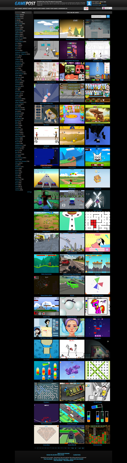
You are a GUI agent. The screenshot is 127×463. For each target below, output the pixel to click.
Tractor (17, 181)
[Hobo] (72, 92)
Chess (16, 159)
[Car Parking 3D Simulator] (72, 199)
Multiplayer (18, 147)
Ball (16, 111)
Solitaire (17, 138)
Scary (16, 182)
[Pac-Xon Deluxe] (46, 156)
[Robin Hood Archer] (46, 263)
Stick (16, 156)
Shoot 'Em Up (18, 38)
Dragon (17, 70)
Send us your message (63, 453)
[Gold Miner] (72, 135)
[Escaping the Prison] (46, 50)
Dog (16, 165)
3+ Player (17, 18)
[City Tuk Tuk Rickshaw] (46, 242)
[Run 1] (97, 135)
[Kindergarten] (72, 114)
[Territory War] (46, 306)
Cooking (17, 104)
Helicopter (18, 77)
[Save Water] (46, 349)
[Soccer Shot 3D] (72, 434)
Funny (17, 56)
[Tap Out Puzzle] (72, 370)
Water (16, 125)
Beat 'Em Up (18, 23)
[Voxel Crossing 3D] (72, 413)
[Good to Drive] (72, 156)
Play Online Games (68, 460)
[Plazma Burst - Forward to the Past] (97, 28)
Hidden (17, 95)
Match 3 (17, 36)
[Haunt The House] (72, 71)
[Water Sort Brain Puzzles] (46, 370)
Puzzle (17, 132)
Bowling (17, 120)
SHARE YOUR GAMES (52, 8)
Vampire (17, 61)
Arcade (17, 22)
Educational (18, 72)
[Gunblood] (46, 135)
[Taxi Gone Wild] (46, 178)
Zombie (17, 82)
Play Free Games (48, 459)
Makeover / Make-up (20, 54)
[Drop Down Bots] (97, 434)
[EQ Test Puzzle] (97, 391)
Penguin (17, 140)
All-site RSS (54, 454)
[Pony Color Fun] (97, 306)
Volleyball (17, 65)
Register (104, 5)
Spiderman (18, 166)
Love (16, 47)
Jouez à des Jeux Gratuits (76, 459)
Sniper (17, 75)
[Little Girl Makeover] (97, 242)
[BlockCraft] (46, 199)
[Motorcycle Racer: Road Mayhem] (72, 263)
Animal (17, 84)
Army (16, 170)
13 (68, 448)
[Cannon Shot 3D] (72, 220)
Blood (16, 45)
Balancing (18, 86)
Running (17, 179)
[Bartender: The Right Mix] (97, 92)
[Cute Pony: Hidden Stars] (97, 114)
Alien (16, 79)
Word (16, 97)
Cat (16, 68)
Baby (16, 122)
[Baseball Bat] (72, 178)
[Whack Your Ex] (72, 349)
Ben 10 (17, 25)
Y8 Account (18, 98)
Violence (17, 59)
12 (65, 448)
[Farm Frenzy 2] (46, 220)
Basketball (18, 113)
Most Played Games (39, 8)
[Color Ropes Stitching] (97, 285)
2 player (17, 16)
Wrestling (17, 129)
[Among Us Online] (97, 349)
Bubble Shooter (19, 73)
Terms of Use (60, 454)
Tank (16, 175)
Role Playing (18, 136)
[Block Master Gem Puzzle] (72, 50)
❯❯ (81, 448)
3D (16, 20)
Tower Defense (19, 41)
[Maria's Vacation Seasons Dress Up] (46, 71)
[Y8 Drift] (72, 285)
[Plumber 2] (46, 391)
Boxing (17, 150)
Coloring (17, 190)
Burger (17, 116)
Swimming (18, 91)
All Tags (29, 192)
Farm (16, 184)
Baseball (17, 115)
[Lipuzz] (97, 413)
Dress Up (17, 107)
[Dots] (97, 220)
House (17, 168)
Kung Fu (17, 93)
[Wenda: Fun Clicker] (97, 156)
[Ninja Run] (97, 263)
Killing (17, 163)
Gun (16, 43)
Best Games (18, 8)
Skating (17, 40)
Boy (16, 48)
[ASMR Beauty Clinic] (72, 327)
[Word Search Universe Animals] (97, 370)
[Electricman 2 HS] (97, 50)
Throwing (17, 154)
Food (16, 186)
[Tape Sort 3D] (97, 178)
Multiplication (19, 145)
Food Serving (18, 157)
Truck (16, 188)
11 (62, 448)
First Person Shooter (20, 161)
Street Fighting (19, 102)
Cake (16, 88)
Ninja (16, 124)
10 (58, 448)
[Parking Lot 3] (72, 391)
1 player (17, 14)
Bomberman (18, 63)
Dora (16, 127)
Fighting (17, 100)
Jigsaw (17, 32)
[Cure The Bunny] (97, 199)
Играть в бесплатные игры (61, 459)
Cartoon (17, 27)
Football (17, 143)
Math (16, 106)
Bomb (16, 66)
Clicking (17, 29)
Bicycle (17, 141)
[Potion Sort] (97, 327)
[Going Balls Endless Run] (46, 92)
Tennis (17, 174)
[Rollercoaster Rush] (72, 242)
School (17, 172)
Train (16, 177)
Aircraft (17, 50)
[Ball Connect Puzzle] (46, 413)
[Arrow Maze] (46, 434)
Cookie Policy (77, 454)
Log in (99, 5)
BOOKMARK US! (63, 8)
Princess (17, 149)
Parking (17, 131)
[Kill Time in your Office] (46, 327)
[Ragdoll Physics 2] (72, 306)
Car (16, 57)
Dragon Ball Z (18, 31)
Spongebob (18, 118)
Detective (17, 134)
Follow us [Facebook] (98, 8)
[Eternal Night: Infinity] (46, 285)
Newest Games (27, 8)
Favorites (94, 5)
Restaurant (18, 81)
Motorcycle (18, 109)
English (106, 8)
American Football (20, 52)
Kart (16, 90)
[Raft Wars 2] (46, 28)
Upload (48, 454)
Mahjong (17, 34)
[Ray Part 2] (46, 114)
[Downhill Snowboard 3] (72, 28)
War (16, 152)
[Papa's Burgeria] (97, 71)
